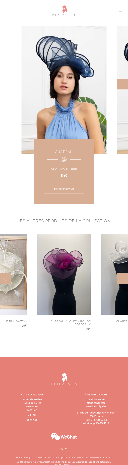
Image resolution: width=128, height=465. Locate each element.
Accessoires (32, 406)
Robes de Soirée (32, 402)
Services (32, 419)
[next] (122, 84)
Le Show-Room (96, 399)
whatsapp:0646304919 (96, 423)
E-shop (32, 414)
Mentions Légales (96, 406)
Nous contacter (96, 402)
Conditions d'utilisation (100, 461)
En (61, 449)
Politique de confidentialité (74, 461)
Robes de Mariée (32, 399)
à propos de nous (96, 394)
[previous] (5, 278)
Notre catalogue (32, 394)
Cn (66, 449)
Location (32, 409)
